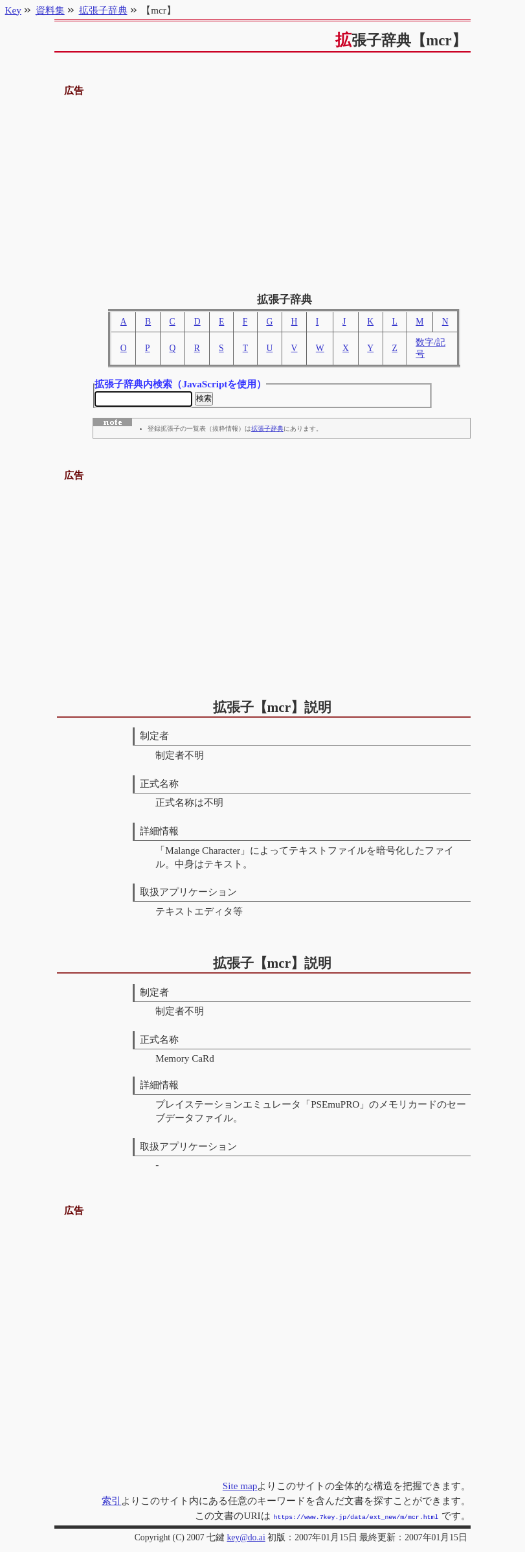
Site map (240, 1486)
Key (13, 10)
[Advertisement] (262, 189)
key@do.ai (246, 1537)
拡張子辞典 (267, 430)
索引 (111, 1501)
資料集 (50, 10)
